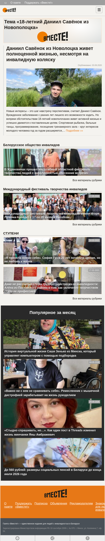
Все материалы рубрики (87, 180)
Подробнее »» (74, 130)
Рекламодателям (81, 503)
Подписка (41, 503)
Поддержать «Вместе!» (39, 2)
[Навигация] (99, 10)
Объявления (58, 503)
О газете (15, 2)
